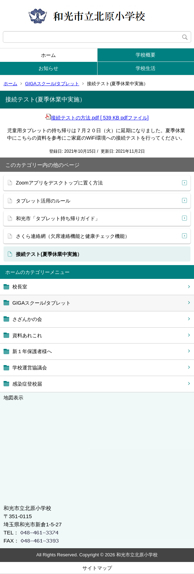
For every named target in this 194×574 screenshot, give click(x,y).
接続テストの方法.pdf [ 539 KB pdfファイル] (96, 118)
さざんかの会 (27, 319)
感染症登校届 (27, 384)
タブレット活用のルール (43, 201)
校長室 (19, 286)
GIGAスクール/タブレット (52, 83)
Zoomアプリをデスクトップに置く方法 (59, 183)
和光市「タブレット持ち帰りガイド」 (58, 218)
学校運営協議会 (29, 367)
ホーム (48, 55)
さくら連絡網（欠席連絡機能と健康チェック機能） (73, 236)
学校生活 (145, 68)
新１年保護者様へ (32, 351)
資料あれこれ (27, 335)
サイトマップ (97, 568)
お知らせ (48, 68)
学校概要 (145, 55)
